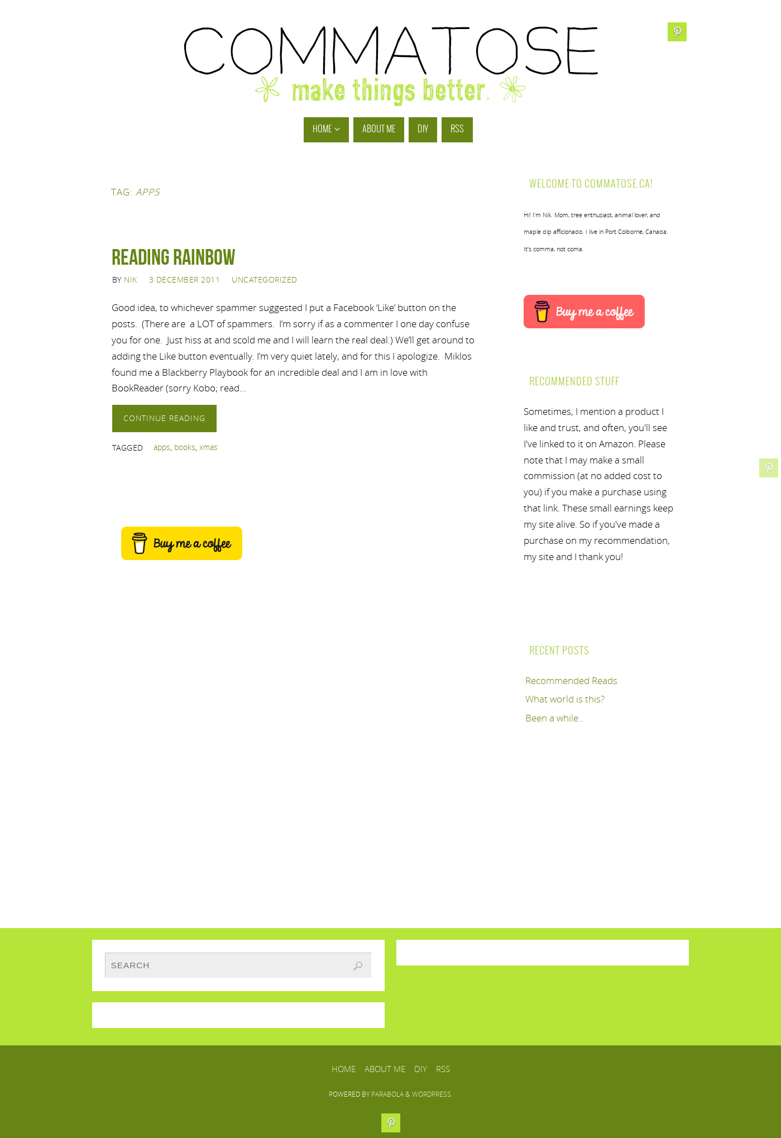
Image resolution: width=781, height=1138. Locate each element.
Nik (130, 279)
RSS (443, 1068)
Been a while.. (554, 717)
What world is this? (565, 698)
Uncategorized (265, 279)
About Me (385, 1068)
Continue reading (164, 418)
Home (344, 1068)
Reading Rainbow (174, 257)
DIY (420, 1068)
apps (162, 447)
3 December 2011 (185, 279)
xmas (208, 447)
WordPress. (432, 1094)
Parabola (387, 1094)
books (184, 447)
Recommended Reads (571, 680)
